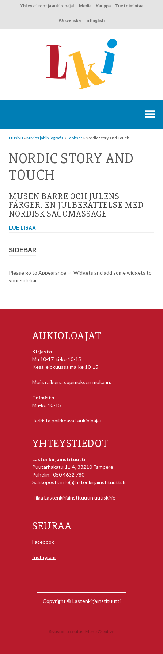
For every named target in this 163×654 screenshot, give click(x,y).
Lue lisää (22, 228)
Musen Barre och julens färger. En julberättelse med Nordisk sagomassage (76, 205)
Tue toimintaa (129, 5)
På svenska (69, 20)
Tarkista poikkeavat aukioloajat (67, 420)
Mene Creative (99, 631)
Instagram (44, 557)
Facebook (43, 542)
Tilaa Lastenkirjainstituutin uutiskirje (73, 497)
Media (85, 5)
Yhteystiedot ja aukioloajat (47, 5)
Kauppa (103, 5)
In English (95, 20)
